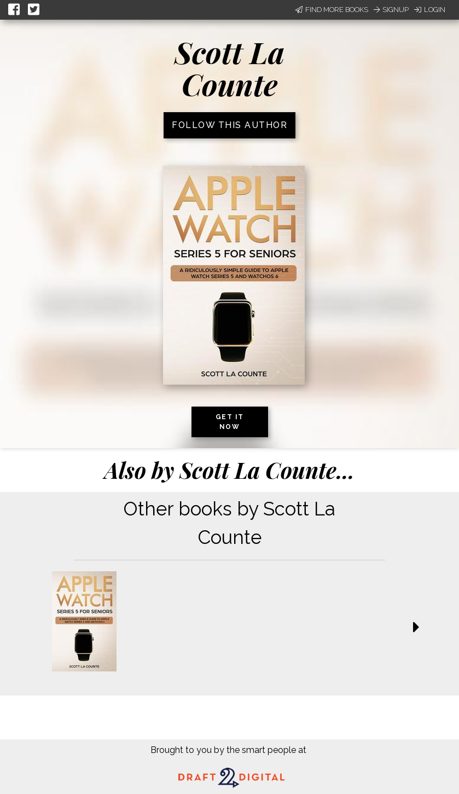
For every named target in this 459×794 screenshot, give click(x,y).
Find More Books (331, 9)
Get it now (230, 422)
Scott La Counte (229, 68)
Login (429, 9)
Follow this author (229, 125)
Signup (391, 9)
